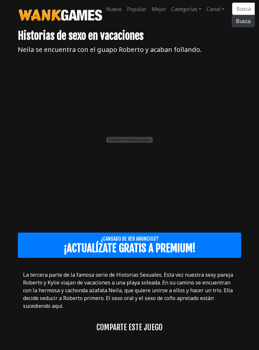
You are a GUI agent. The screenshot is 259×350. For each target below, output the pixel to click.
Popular (136, 9)
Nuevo (114, 9)
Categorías (184, 9)
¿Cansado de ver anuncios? (129, 245)
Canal (213, 9)
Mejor (159, 9)
